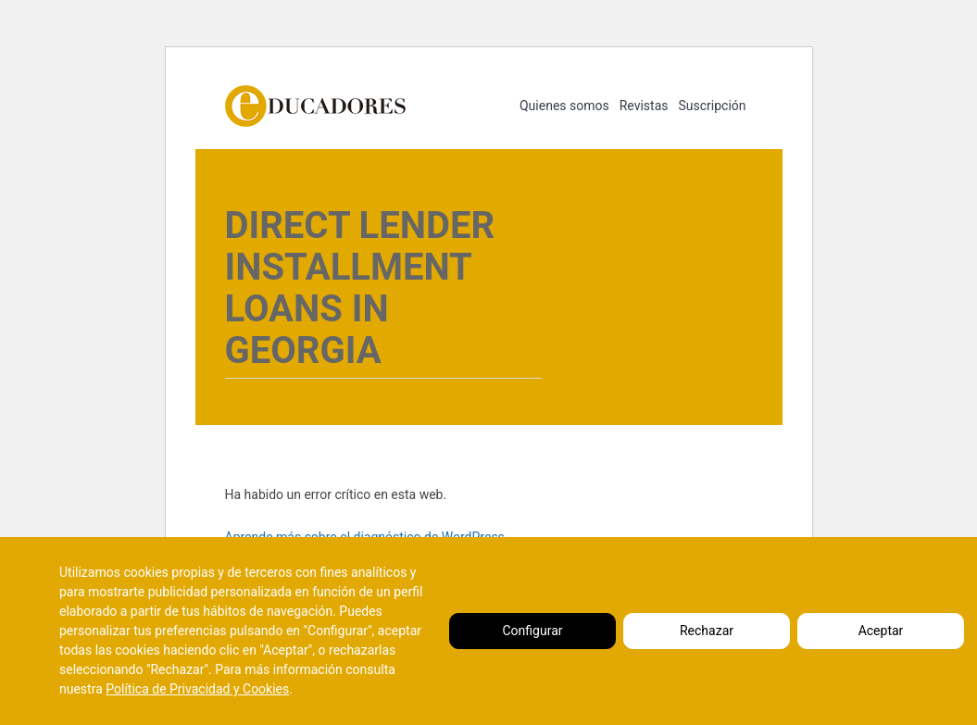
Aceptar (881, 630)
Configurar (533, 630)
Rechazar (706, 630)
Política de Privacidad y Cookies (197, 688)
